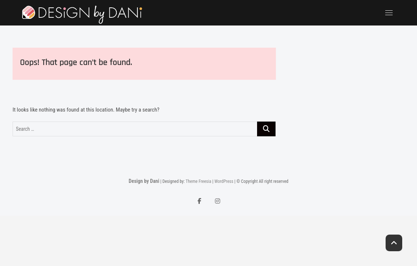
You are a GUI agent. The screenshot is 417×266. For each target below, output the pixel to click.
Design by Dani (144, 181)
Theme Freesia (198, 181)
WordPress (223, 181)
